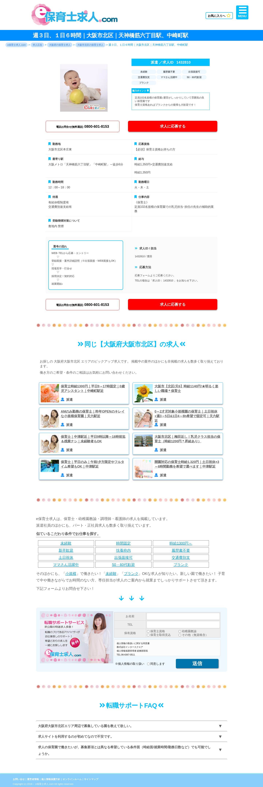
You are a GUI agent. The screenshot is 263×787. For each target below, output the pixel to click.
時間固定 (123, 543)
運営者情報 (33, 779)
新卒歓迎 (66, 550)
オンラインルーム (72, 779)
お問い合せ (19, 779)
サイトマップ (91, 779)
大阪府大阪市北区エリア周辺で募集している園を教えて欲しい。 (85, 726)
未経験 (65, 543)
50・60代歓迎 (123, 565)
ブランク (181, 565)
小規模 (70, 574)
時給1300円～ (180, 543)
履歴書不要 (181, 550)
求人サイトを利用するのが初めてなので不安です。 (76, 736)
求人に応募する (173, 126)
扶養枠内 (123, 550)
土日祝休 (66, 557)
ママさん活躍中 (66, 565)
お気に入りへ (219, 15)
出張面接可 (123, 557)
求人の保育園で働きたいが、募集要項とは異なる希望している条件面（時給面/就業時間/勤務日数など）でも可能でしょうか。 (124, 750)
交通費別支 (181, 557)
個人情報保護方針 (50, 779)
